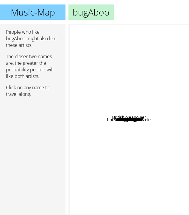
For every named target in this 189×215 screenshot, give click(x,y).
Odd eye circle (104, 128)
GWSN (103, 122)
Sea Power (129, 43)
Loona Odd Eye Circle (142, 145)
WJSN (123, 153)
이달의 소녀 (161, 54)
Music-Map (33, 12)
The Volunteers (172, 98)
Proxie (179, 122)
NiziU (96, 98)
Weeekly (96, 138)
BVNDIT (143, 116)
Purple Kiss (97, 153)
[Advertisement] (33, 133)
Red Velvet (125, 70)
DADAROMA (88, 64)
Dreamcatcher (96, 107)
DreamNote (105, 147)
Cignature (103, 159)
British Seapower (163, 167)
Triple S (169, 127)
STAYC (103, 113)
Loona (110, 133)
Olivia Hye (132, 131)
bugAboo (129, 119)
